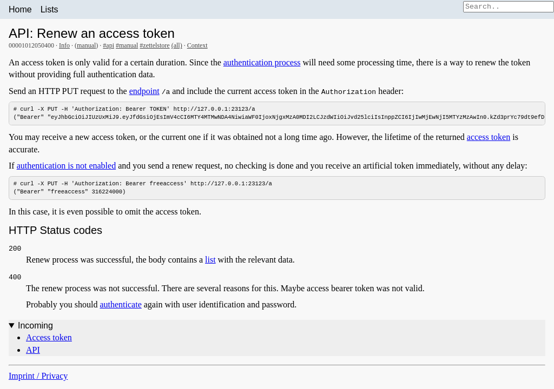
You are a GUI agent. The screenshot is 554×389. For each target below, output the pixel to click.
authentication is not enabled (66, 165)
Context (197, 45)
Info (64, 45)
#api (108, 45)
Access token (49, 338)
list (210, 260)
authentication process (262, 62)
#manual (127, 45)
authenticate (120, 305)
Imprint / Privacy (38, 376)
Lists (49, 9)
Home (20, 9)
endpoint (144, 91)
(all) (177, 45)
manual (86, 45)
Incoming (35, 326)
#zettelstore (154, 45)
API (33, 349)
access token (488, 137)
